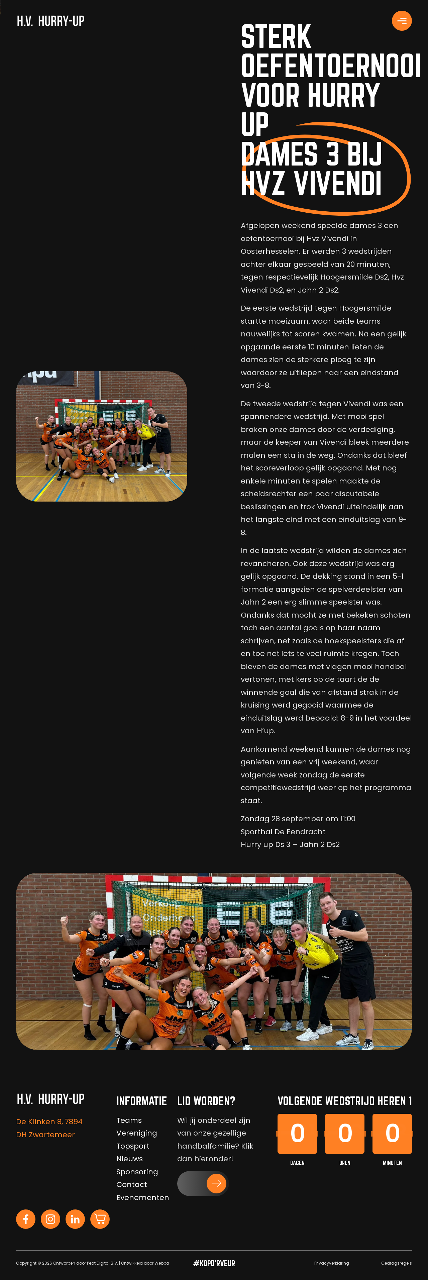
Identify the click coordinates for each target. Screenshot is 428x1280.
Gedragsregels (396, 1263)
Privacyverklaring (331, 1263)
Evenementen (142, 1197)
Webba (161, 1263)
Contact (131, 1184)
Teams (129, 1120)
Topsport (132, 1146)
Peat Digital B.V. (102, 1263)
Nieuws (129, 1159)
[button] (203, 1183)
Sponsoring (137, 1172)
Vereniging (136, 1133)
